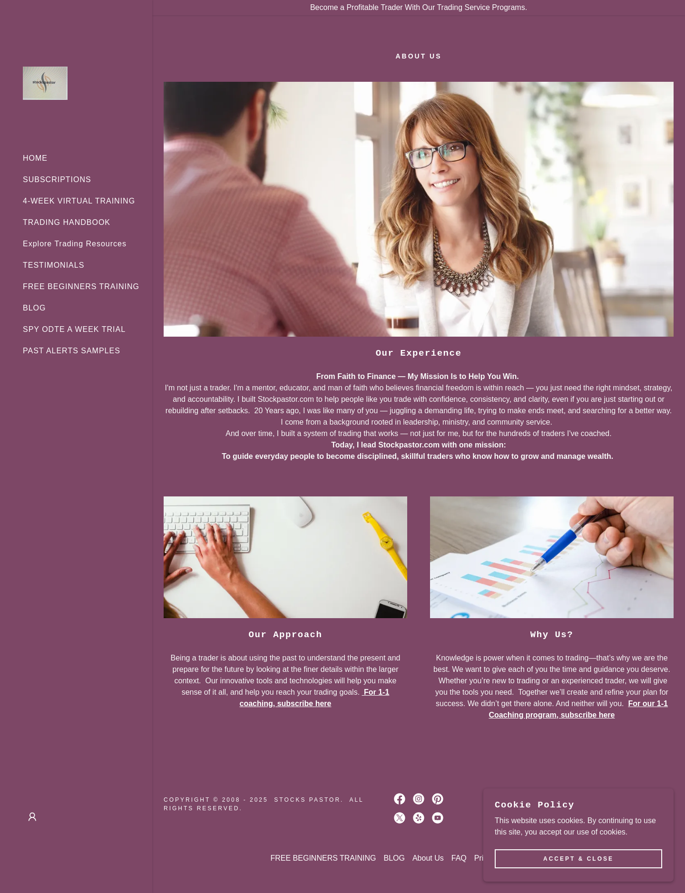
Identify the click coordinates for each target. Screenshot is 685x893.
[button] (32, 816)
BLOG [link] (34, 308)
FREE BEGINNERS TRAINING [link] (81, 286)
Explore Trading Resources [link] (75, 244)
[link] (45, 82)
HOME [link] (35, 158)
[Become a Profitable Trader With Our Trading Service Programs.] (418, 7)
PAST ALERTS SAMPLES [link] (71, 351)
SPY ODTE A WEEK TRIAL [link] (74, 329)
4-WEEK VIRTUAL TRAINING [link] (79, 201)
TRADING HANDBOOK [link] (66, 222)
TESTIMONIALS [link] (53, 265)
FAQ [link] (459, 858)
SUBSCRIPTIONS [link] (57, 179)
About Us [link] (428, 858)
